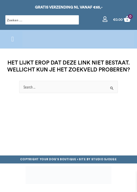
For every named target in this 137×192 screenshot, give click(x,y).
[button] (12, 39)
